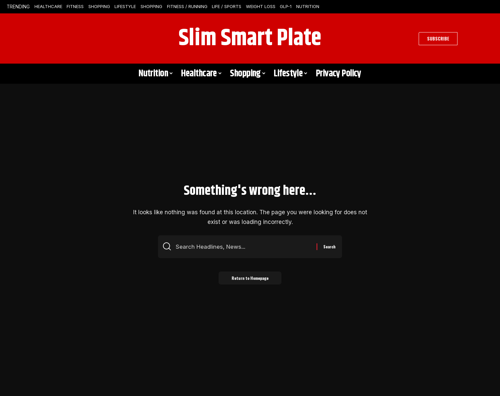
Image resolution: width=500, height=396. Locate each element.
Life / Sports (226, 6)
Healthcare (48, 6)
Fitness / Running (187, 6)
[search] (51, 38)
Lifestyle (125, 6)
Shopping (99, 6)
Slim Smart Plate (250, 38)
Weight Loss (260, 6)
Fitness (75, 6)
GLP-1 (285, 6)
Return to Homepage (250, 278)
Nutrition (307, 6)
